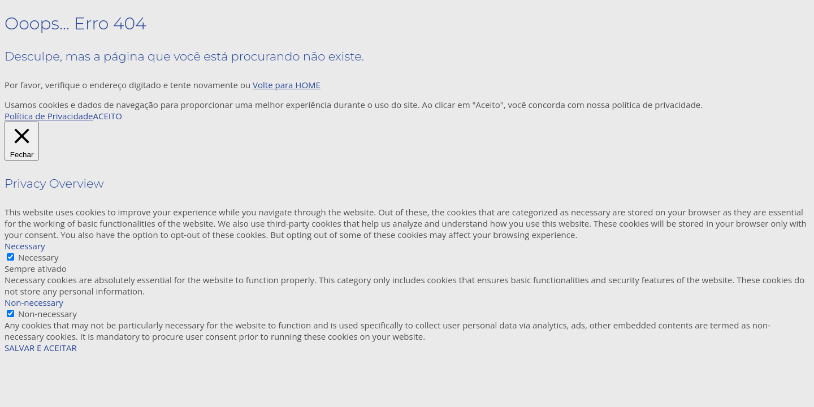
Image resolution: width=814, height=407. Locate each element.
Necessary (38, 257)
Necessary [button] (25, 246)
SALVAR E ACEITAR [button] (41, 347)
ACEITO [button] (107, 116)
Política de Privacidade (49, 116)
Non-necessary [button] (34, 302)
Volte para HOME (287, 84)
